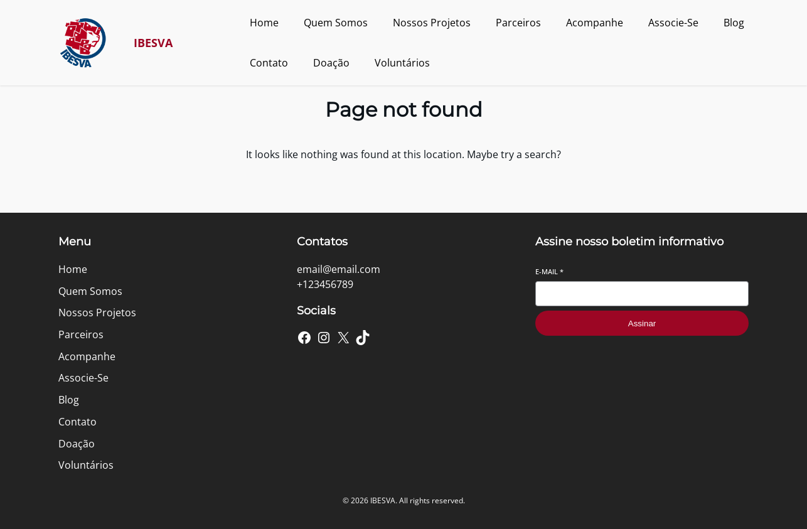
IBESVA (153, 42)
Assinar (642, 323)
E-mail (549, 271)
